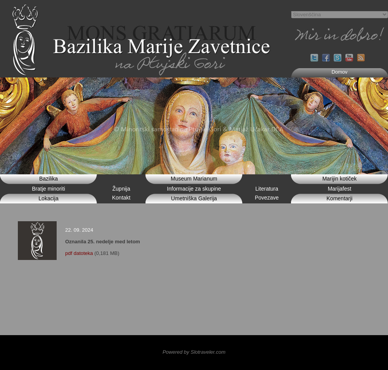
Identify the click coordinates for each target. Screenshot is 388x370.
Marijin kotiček (339, 179)
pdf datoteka (79, 253)
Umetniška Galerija (194, 198)
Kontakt (121, 197)
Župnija (121, 189)
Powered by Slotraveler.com (194, 352)
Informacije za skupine (194, 189)
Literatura (266, 189)
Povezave (267, 197)
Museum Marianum (194, 179)
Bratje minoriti (48, 189)
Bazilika (48, 179)
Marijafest (340, 189)
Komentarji (340, 198)
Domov (339, 72)
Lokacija (48, 198)
